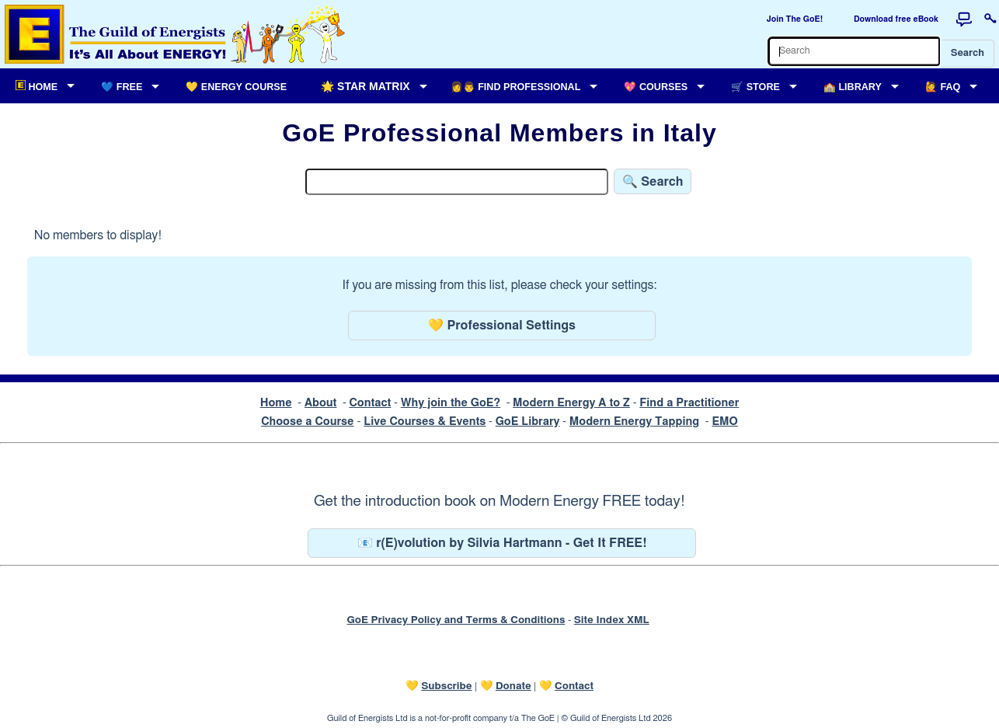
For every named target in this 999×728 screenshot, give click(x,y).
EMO (724, 421)
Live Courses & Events (425, 421)
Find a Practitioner (689, 403)
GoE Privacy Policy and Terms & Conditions (455, 620)
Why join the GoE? (450, 403)
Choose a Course (307, 421)
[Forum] (964, 19)
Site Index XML (611, 620)
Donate (513, 686)
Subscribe (446, 686)
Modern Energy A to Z (571, 403)
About (321, 403)
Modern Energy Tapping (634, 421)
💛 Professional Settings (502, 325)
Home (276, 403)
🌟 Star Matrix (365, 86)
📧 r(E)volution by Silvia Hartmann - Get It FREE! (502, 543)
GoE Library (528, 421)
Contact (370, 403)
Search (967, 53)
